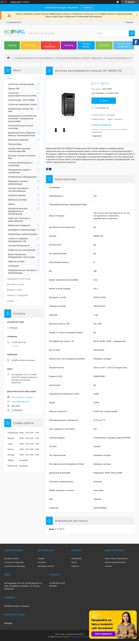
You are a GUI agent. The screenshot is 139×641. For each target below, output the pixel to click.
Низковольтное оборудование (22, 177)
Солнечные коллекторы (14, 566)
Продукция (30, 45)
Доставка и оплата (15, 284)
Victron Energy (86, 45)
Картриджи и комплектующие (22, 230)
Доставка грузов (11, 558)
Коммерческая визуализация (21, 250)
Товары (10, 78)
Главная (12, 45)
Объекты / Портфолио (17, 295)
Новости (75, 566)
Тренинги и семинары (14, 562)
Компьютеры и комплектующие (22, 234)
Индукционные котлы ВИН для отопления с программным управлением (22, 119)
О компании (50, 45)
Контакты (104, 45)
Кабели (11, 204)
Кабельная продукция (18, 140)
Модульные (96, 58)
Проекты (68, 45)
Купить (105, 101)
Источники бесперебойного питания (72, 58)
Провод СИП (13, 88)
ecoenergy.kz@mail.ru (20, 402)
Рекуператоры (14, 144)
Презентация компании (115, 562)
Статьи (74, 562)
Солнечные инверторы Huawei (22, 104)
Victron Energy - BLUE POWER (21, 100)
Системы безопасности (19, 245)
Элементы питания (16, 195)
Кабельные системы (17, 200)
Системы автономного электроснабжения (34, 58)
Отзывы (10, 301)
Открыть (87, 7)
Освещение (13, 266)
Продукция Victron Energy (19, 279)
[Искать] (132, 33)
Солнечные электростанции (21, 84)
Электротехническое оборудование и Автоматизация (17, 211)
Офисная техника (16, 261)
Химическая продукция (19, 225)
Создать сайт (15, 2)
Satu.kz (81, 634)
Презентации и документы (116, 558)
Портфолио (76, 558)
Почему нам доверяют (123, 45)
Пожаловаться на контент (81, 637)
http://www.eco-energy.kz (22, 397)
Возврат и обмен (15, 290)
